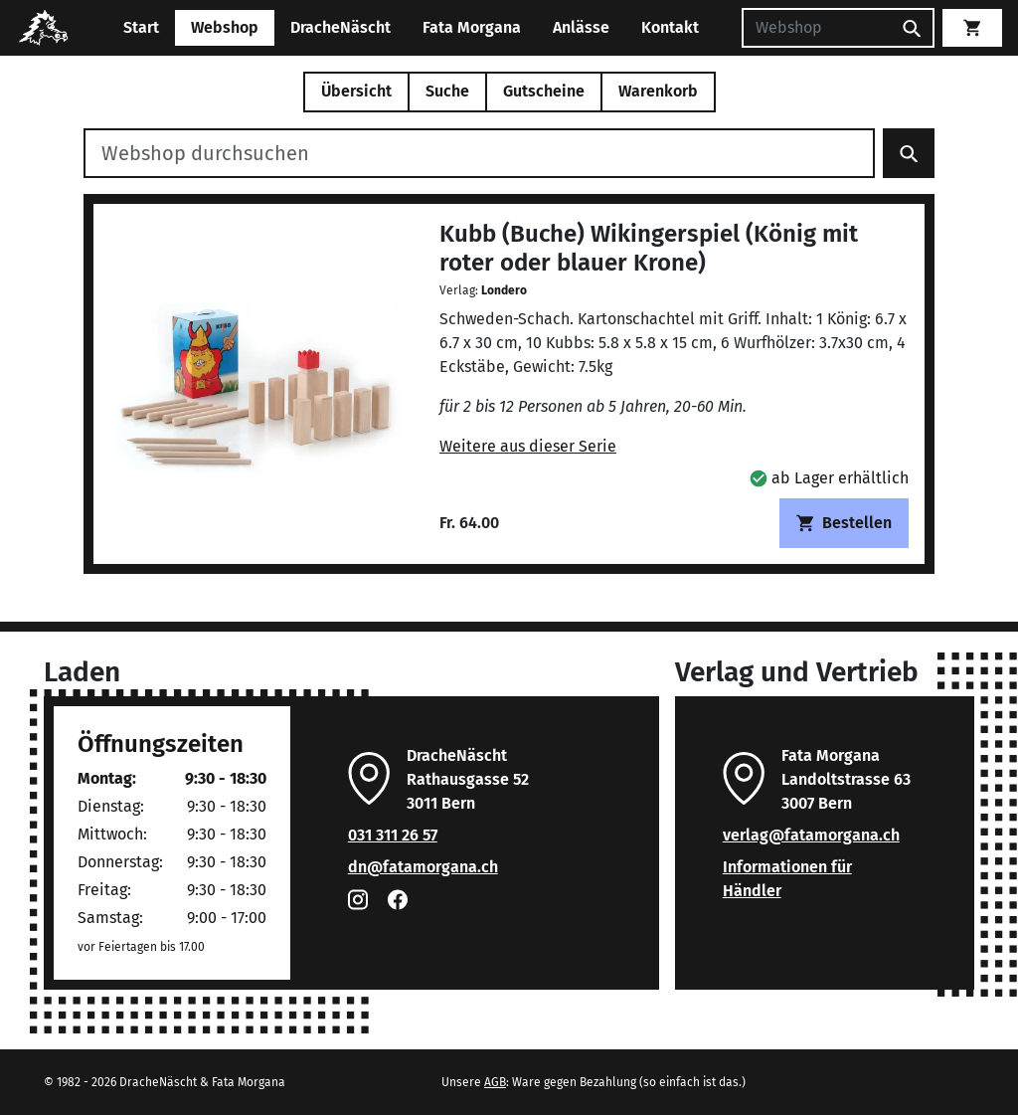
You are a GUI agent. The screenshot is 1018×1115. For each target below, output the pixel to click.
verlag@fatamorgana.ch (811, 835)
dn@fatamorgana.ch (423, 866)
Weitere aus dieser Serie (527, 446)
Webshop (224, 27)
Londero (504, 290)
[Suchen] (816, 28)
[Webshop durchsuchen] (479, 153)
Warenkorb (658, 91)
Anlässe (581, 27)
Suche (447, 91)
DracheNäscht (340, 27)
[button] (829, 477)
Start (141, 27)
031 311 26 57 (392, 835)
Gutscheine (544, 91)
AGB (495, 1082)
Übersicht (356, 91)
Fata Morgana (472, 27)
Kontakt (670, 27)
